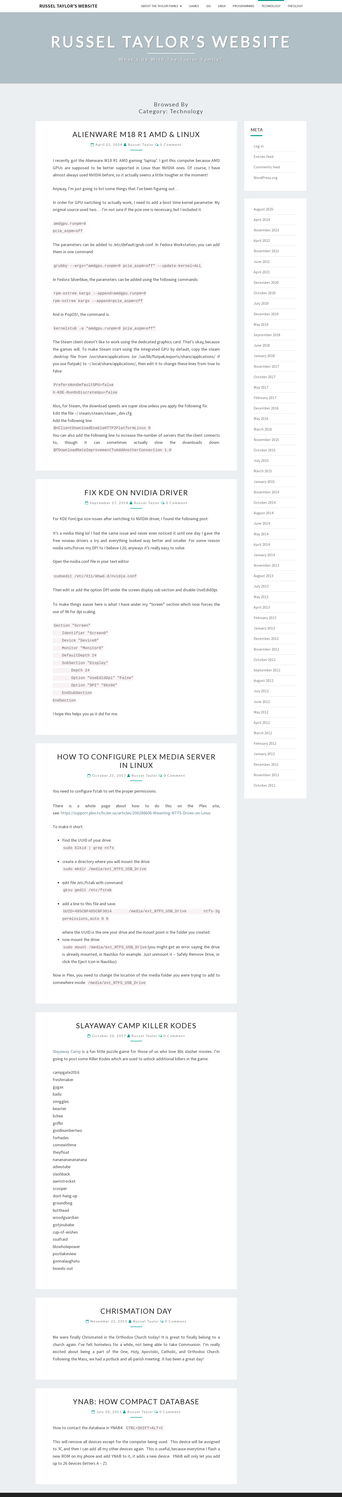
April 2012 (262, 722)
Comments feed (267, 167)
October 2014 (265, 502)
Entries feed (263, 156)
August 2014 (263, 512)
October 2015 (265, 450)
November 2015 (266, 439)
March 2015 (263, 470)
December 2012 (266, 638)
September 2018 (267, 334)
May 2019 (261, 324)
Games (194, 6)
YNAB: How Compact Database (136, 1401)
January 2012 (264, 753)
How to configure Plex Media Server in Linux (136, 760)
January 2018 (264, 355)
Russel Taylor (141, 144)
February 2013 (265, 617)
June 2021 (262, 261)
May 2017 (261, 387)
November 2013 (266, 565)
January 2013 (264, 628)
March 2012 (263, 732)
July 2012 (261, 691)
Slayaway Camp (67, 1051)
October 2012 (265, 659)
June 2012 (262, 701)
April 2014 (262, 544)
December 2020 (266, 282)
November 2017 (266, 366)
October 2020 (265, 292)
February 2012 (265, 743)
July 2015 (261, 460)
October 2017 (265, 376)
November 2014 (266, 492)
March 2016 (263, 429)
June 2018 (262, 345)
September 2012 (267, 670)
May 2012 (261, 712)
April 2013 (262, 607)
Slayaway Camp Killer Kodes (136, 1025)
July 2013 (261, 586)
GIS (208, 6)
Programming (243, 6)
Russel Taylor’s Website (68, 6)
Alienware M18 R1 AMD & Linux (136, 134)
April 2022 (262, 240)
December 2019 (266, 314)
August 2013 (263, 575)
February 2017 (265, 397)
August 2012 (263, 680)
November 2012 (266, 649)
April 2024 (262, 219)
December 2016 (266, 408)
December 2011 (266, 764)
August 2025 (263, 209)
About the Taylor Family (159, 6)
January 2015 (264, 481)
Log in (259, 146)
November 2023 (266, 230)
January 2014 (264, 554)
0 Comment (171, 144)
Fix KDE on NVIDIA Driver (136, 492)
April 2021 (262, 272)
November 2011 (266, 774)
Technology (270, 6)
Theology (295, 6)
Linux (222, 6)
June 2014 (262, 523)
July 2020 (261, 303)
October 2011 (265, 785)
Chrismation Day (136, 1311)
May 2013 (261, 596)
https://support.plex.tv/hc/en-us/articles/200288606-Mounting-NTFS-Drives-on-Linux (135, 813)
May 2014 (261, 534)
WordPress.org (266, 177)
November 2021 (266, 250)
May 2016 (261, 418)
